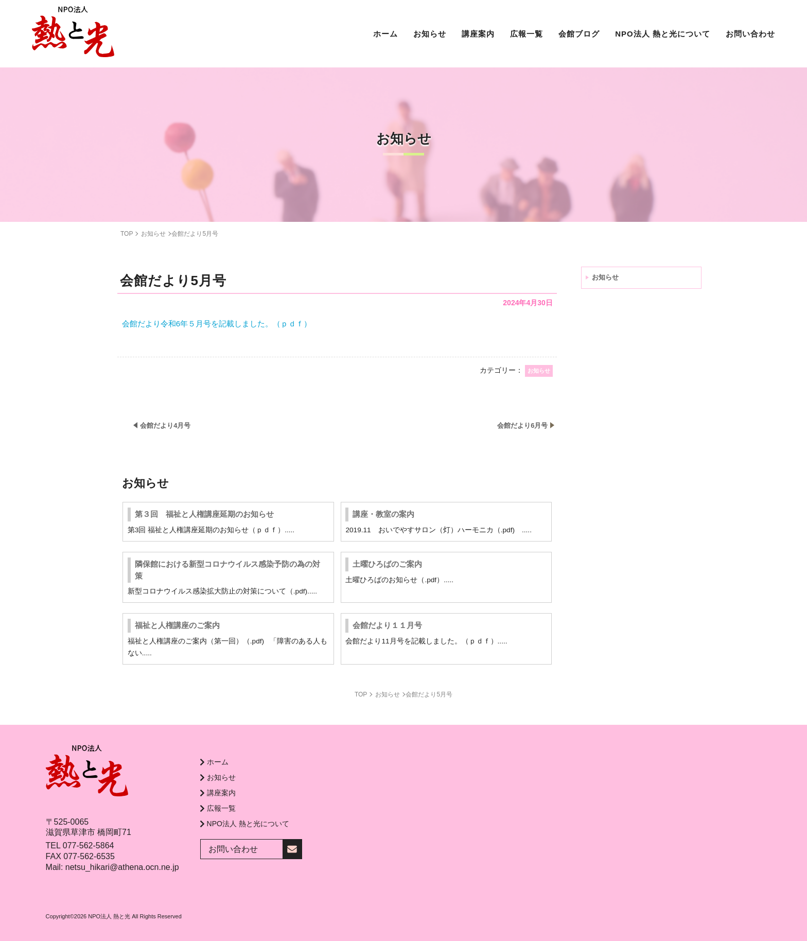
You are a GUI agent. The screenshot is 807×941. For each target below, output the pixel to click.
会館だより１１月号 (387, 625)
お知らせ (605, 277)
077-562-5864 (88, 845)
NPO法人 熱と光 (109, 916)
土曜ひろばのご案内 (387, 564)
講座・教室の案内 (383, 514)
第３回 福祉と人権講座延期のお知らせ (204, 514)
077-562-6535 (89, 856)
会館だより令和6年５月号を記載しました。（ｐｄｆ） (216, 323)
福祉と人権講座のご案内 (177, 625)
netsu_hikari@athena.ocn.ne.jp (122, 867)
